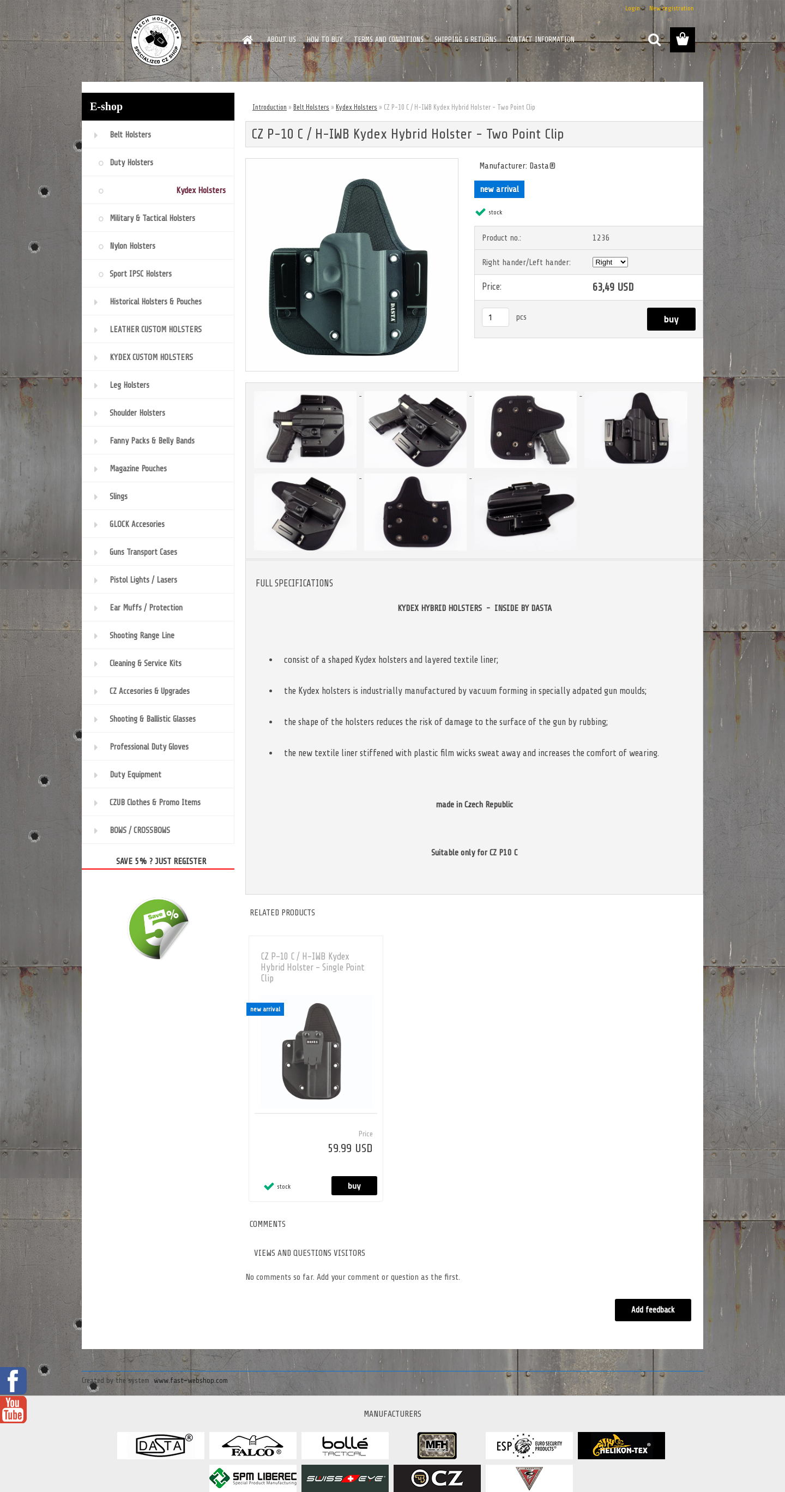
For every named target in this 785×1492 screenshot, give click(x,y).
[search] (654, 39)
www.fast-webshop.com (191, 1380)
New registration (671, 8)
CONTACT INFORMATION (541, 39)
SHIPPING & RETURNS (465, 39)
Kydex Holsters (356, 107)
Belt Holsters (311, 107)
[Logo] (157, 40)
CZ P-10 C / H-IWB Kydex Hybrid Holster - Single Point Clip (313, 967)
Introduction (269, 107)
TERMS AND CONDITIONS (389, 39)
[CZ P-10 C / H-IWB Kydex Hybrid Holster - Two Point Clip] (352, 163)
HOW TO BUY (325, 39)
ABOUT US (281, 39)
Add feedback (653, 1310)
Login (632, 8)
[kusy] (495, 317)
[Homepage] (246, 39)
